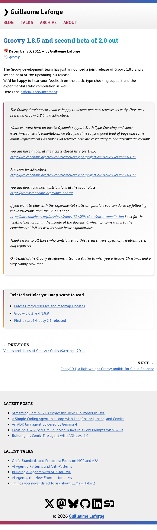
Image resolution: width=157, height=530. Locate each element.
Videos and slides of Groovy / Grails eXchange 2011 (44, 350)
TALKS (26, 22)
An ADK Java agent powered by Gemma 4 (44, 424)
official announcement (39, 91)
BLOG (8, 22)
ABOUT (70, 22)
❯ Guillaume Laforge (33, 11)
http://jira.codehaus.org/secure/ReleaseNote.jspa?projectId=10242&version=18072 (73, 174)
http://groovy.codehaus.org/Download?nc (41, 192)
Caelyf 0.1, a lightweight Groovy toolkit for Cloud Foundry (107, 368)
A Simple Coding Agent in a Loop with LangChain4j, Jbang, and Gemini (68, 418)
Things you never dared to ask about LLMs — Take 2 (53, 483)
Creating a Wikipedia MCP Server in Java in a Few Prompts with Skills (67, 429)
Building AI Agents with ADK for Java (41, 471)
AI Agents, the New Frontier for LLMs (42, 477)
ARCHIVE (48, 22)
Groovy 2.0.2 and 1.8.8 (31, 313)
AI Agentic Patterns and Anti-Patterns (42, 466)
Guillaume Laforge (86, 516)
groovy (14, 56)
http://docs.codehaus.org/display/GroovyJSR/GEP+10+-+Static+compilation (67, 216)
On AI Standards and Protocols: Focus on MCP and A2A (55, 460)
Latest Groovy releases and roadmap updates (49, 305)
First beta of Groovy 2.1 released (40, 320)
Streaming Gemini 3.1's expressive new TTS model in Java (58, 412)
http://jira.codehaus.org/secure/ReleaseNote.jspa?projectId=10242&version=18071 (73, 156)
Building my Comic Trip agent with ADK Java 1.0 (50, 435)
